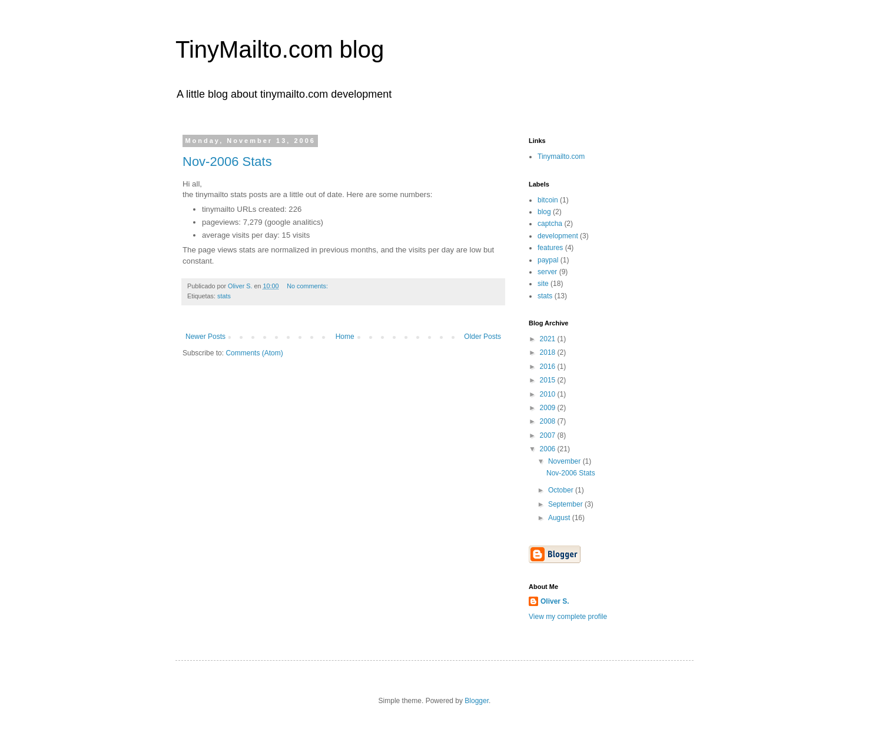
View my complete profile (568, 617)
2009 (549, 408)
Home (345, 336)
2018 (549, 352)
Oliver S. (554, 601)
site (543, 283)
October (561, 490)
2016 (549, 366)
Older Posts (482, 336)
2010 (549, 394)
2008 (549, 421)
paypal (548, 260)
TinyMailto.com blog (279, 49)
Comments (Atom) (254, 353)
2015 (549, 380)
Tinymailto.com (561, 156)
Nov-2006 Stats (227, 161)
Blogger (477, 701)
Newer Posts (205, 336)
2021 (549, 339)
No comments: (308, 285)
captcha (550, 223)
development (558, 236)
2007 (549, 435)
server (547, 272)
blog (544, 212)
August (560, 518)
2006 (549, 449)
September (566, 504)
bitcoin (548, 200)
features (550, 248)
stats (224, 295)
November (565, 461)
